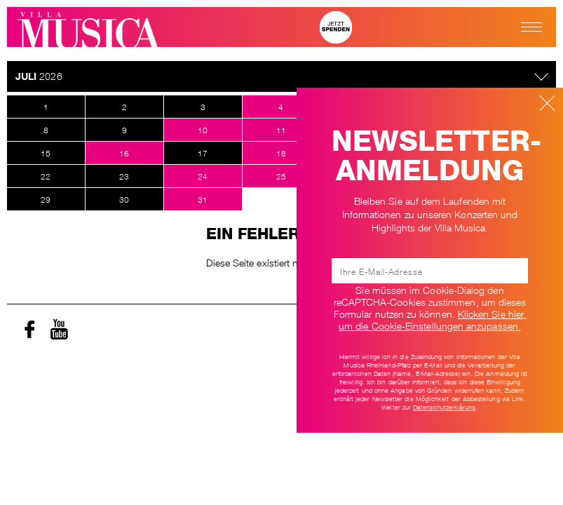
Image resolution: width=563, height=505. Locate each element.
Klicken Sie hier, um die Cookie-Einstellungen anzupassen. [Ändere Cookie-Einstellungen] (432, 319)
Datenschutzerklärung (444, 406)
